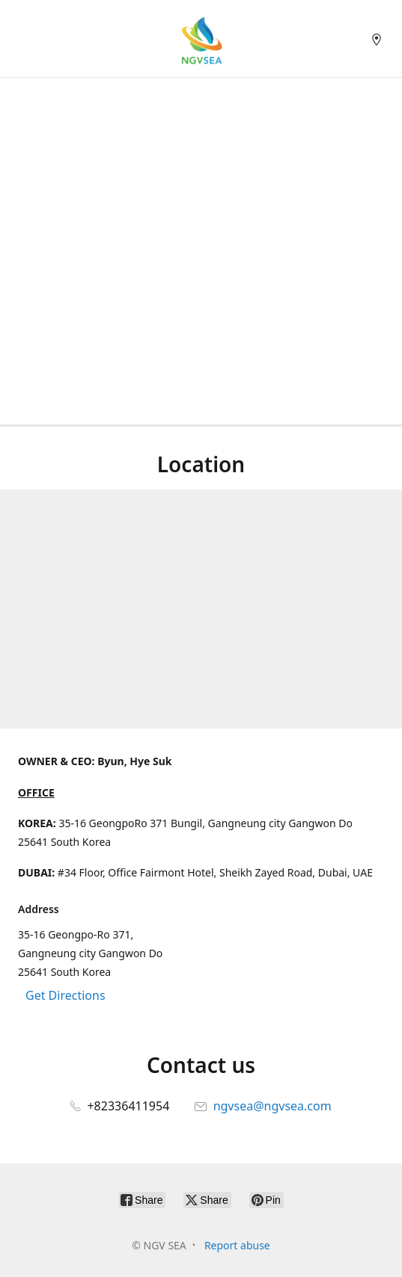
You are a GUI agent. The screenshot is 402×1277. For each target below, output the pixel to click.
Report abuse (237, 1245)
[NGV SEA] (201, 38)
